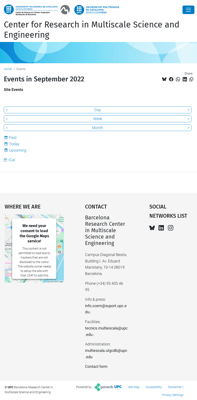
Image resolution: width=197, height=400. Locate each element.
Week (97, 119)
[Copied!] (191, 79)
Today (14, 144)
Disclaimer (175, 387)
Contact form (96, 366)
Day (97, 110)
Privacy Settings (172, 395)
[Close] (188, 10)
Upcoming (17, 150)
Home (8, 69)
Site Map (134, 387)
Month (97, 127)
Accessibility (154, 387)
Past (13, 137)
